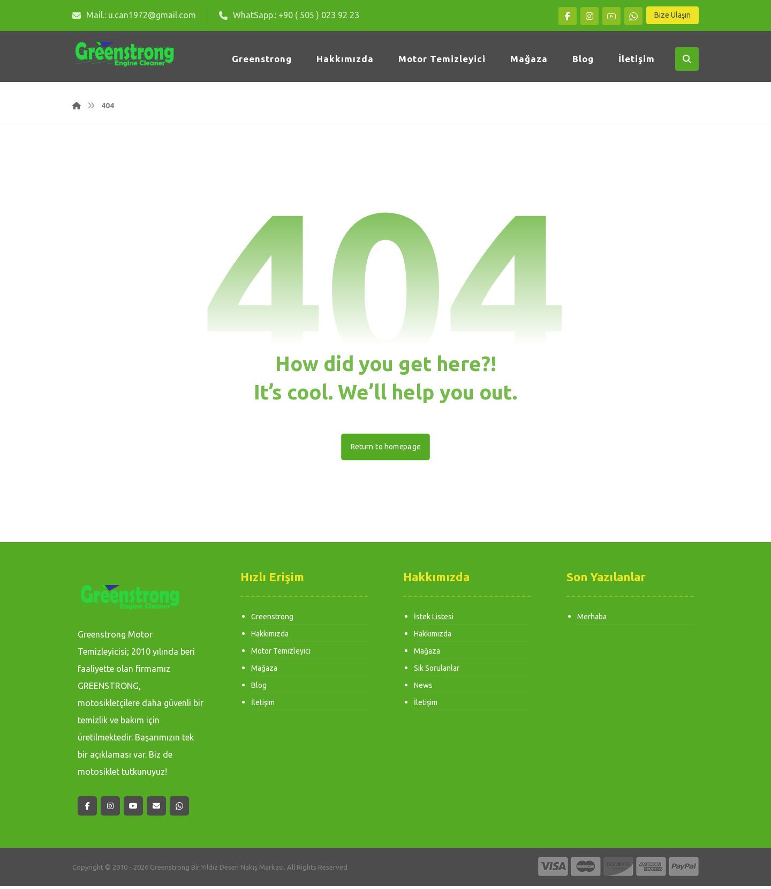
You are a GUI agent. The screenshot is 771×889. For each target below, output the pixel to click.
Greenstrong (272, 620)
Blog (259, 688)
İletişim (263, 705)
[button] (567, 16)
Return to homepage (385, 449)
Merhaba (592, 620)
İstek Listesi (433, 620)
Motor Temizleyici (281, 654)
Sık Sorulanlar (436, 671)
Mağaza (264, 671)
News (423, 688)
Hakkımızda (270, 637)
